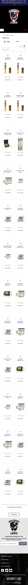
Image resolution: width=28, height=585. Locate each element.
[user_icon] (24, 30)
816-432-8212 (19, 1)
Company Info (13, 563)
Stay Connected (13, 566)
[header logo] (14, 16)
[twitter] (10, 570)
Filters (7, 41)
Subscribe (22, 543)
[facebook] (2, 570)
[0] (26, 30)
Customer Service (13, 556)
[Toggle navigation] (2, 30)
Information (13, 560)
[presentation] (12, 549)
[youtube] (6, 570)
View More (14, 514)
